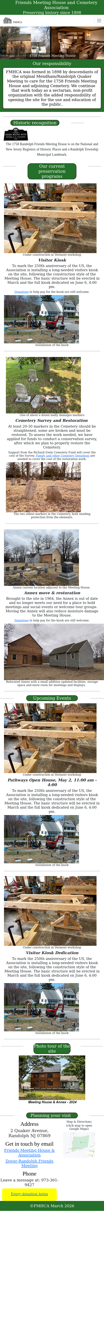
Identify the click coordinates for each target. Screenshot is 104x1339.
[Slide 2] (37, 1089)
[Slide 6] (60, 1089)
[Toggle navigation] (99, 20)
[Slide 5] (54, 1089)
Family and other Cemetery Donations (63, 455)
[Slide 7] (66, 1089)
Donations (21, 292)
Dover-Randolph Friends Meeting (29, 1163)
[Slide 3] (43, 1089)
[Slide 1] (31, 1089)
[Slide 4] (49, 1089)
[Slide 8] (72, 1089)
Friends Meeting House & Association (29, 1152)
